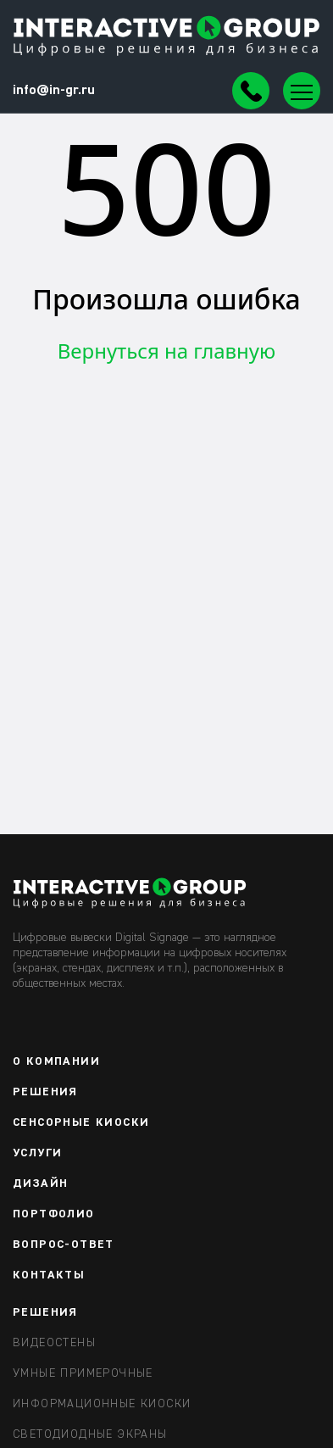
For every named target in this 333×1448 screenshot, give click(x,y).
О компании (56, 1061)
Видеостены (54, 1343)
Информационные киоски (102, 1404)
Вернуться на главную (167, 351)
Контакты (49, 1275)
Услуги (37, 1153)
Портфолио (54, 1214)
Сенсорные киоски (81, 1122)
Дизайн (40, 1183)
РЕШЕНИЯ (45, 1312)
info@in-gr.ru (54, 90)
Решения (45, 1092)
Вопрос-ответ (63, 1244)
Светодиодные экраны (90, 1434)
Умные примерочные (83, 1373)
